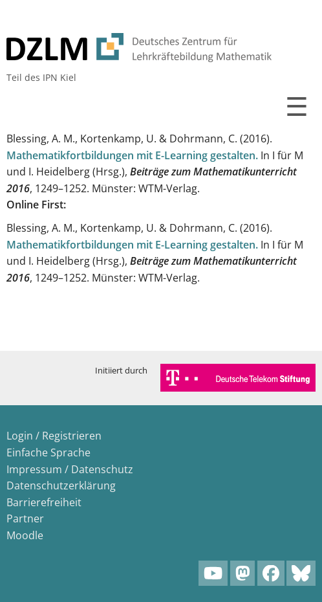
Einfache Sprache (48, 452)
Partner (25, 518)
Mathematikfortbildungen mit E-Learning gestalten (130, 155)
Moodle (24, 535)
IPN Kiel (59, 77)
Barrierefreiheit (43, 502)
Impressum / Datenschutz (69, 469)
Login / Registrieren (54, 436)
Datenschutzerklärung (61, 485)
